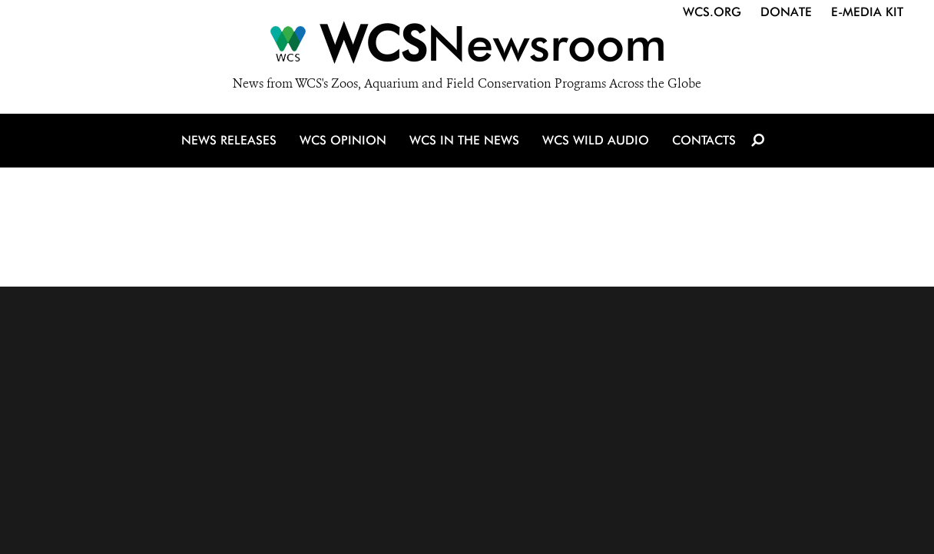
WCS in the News (464, 140)
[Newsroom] (467, 47)
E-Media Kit (867, 12)
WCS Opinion (343, 140)
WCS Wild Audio (595, 140)
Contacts (704, 140)
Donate (786, 12)
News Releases (229, 140)
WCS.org (712, 12)
